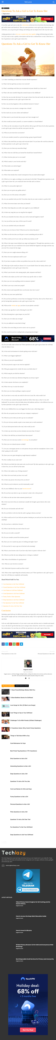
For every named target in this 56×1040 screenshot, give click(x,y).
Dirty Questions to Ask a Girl (18, 758)
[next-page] (5, 842)
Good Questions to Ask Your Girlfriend (13, 593)
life (2, 8)
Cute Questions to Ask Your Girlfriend (13, 584)
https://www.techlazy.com (28, 671)
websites (13, 305)
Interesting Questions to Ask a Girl (20, 766)
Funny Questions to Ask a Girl (19, 796)
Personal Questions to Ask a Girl (46, 653)
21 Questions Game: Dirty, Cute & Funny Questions (25, 728)
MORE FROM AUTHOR (22, 685)
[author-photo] (28, 667)
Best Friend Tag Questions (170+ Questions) (23, 751)
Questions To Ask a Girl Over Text (12, 606)
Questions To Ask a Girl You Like (20, 781)
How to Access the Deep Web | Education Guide (31, 916)
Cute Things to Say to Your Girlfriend (21, 713)
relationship (25, 25)
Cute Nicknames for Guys (18, 743)
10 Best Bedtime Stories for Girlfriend (21, 697)
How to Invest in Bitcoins (24, 930)
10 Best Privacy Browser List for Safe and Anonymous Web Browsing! (34, 945)
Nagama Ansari (6, 13)
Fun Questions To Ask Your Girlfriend (13, 603)
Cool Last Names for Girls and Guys (21, 789)
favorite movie (27, 488)
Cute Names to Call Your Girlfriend (13, 590)
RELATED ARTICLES (8, 685)
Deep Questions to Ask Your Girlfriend (13, 600)
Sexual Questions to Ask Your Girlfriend (14, 587)
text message (25, 440)
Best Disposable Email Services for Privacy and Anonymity (35, 959)
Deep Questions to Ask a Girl (18, 774)
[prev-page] (3, 842)
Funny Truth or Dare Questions (11, 596)
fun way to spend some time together (26, 34)
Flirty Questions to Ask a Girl (9, 653)
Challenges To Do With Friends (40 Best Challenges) (26, 720)
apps (19, 305)
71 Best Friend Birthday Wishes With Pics (22, 690)
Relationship (4, 5)
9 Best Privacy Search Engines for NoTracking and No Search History (33, 903)
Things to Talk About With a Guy (20, 735)
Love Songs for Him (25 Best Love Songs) (22, 705)
